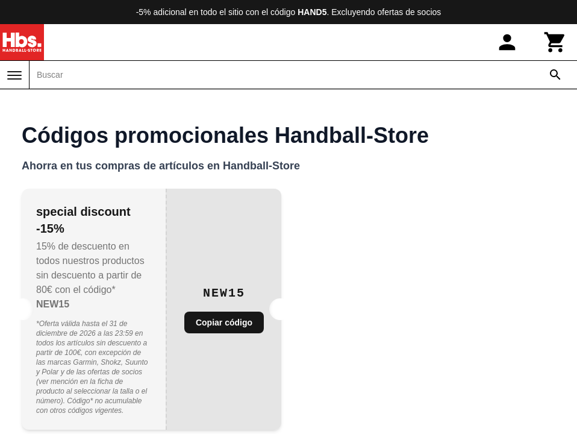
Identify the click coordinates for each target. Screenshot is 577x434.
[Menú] (14, 75)
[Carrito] (555, 42)
